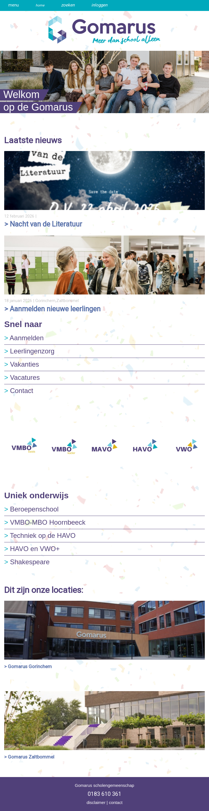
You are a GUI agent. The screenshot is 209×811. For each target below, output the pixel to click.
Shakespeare (27, 562)
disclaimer (96, 802)
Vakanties (21, 364)
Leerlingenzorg (29, 351)
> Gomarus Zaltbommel (29, 757)
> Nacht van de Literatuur (43, 224)
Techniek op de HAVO (40, 535)
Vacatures (22, 377)
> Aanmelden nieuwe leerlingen (52, 309)
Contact (18, 390)
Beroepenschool (31, 509)
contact (115, 802)
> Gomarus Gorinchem (28, 666)
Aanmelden (24, 338)
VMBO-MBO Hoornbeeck (44, 522)
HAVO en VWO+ (32, 548)
